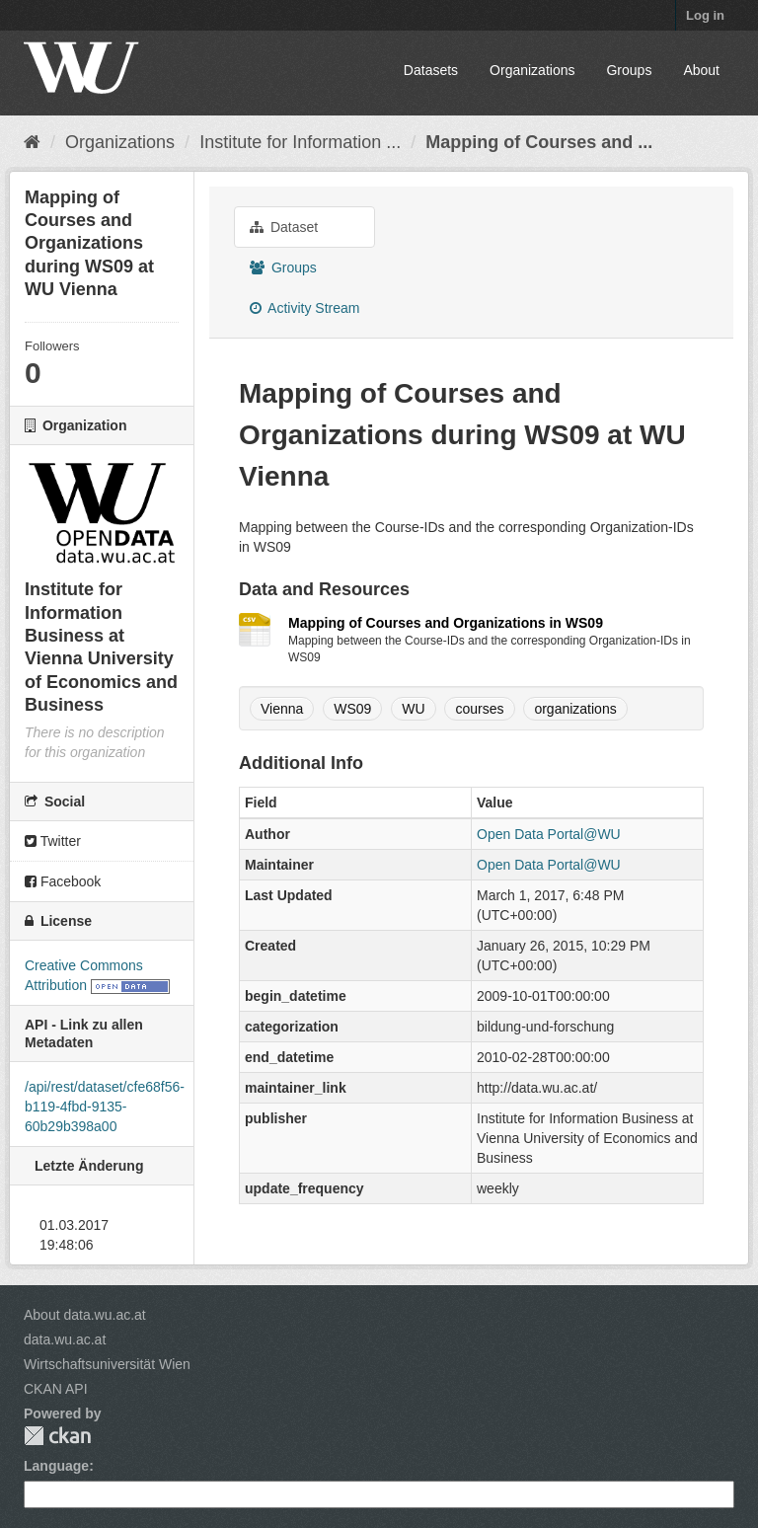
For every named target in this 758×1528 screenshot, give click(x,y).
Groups (628, 70)
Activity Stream (304, 308)
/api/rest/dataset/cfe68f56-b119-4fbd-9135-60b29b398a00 (105, 1106)
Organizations (532, 70)
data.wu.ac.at (65, 1339)
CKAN (57, 1435)
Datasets (431, 70)
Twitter (53, 841)
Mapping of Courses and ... (538, 142)
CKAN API (56, 1389)
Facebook (63, 881)
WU (413, 709)
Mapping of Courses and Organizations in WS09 (445, 623)
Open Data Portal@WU (549, 834)
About (701, 70)
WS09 (352, 709)
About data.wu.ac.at (85, 1315)
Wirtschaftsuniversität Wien (107, 1364)
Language (56, 1466)
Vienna (282, 709)
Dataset (284, 227)
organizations (575, 709)
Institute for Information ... (300, 142)
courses (479, 709)
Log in (705, 15)
